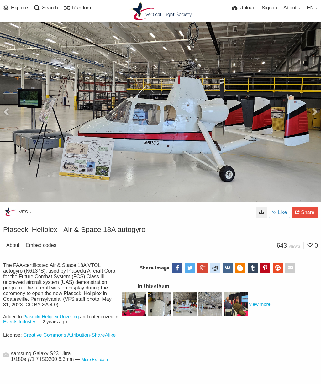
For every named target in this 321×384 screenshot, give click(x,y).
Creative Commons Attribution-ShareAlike (69, 335)
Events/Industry (19, 321)
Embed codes (41, 245)
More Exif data (95, 359)
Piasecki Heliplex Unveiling (51, 316)
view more (260, 304)
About (12, 245)
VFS (25, 211)
